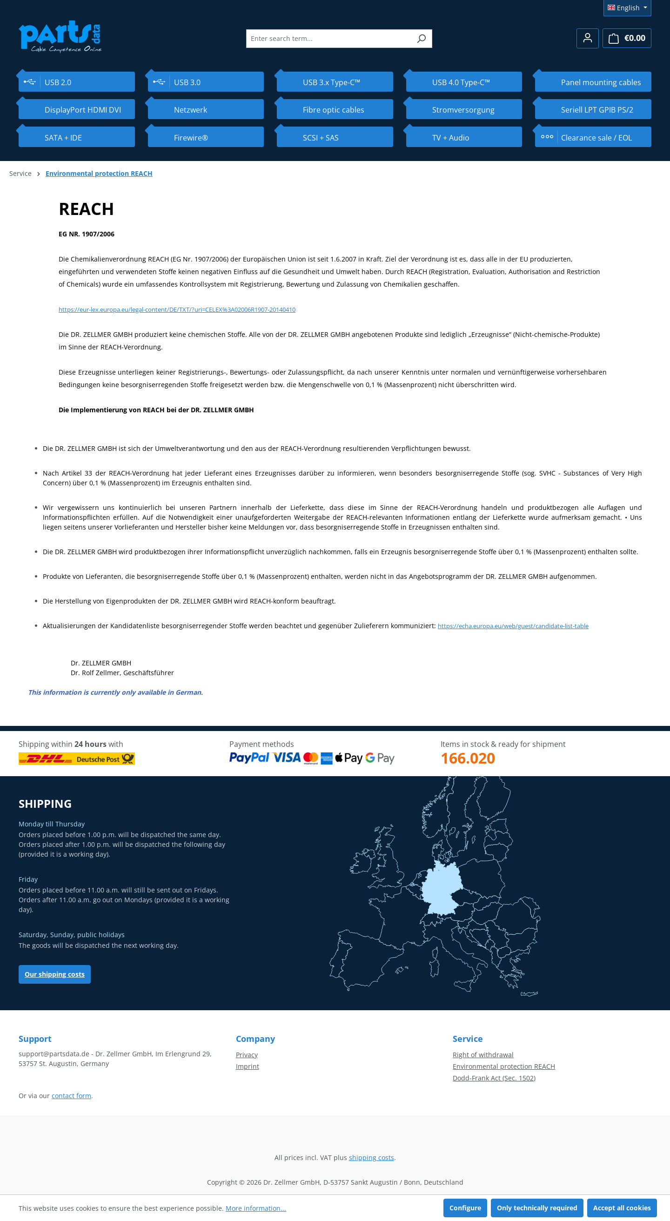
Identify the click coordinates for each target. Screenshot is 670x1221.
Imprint (247, 1066)
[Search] (421, 38)
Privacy (247, 1054)
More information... (256, 1208)
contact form (71, 1095)
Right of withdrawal (483, 1054)
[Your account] (587, 38)
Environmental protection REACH (504, 1066)
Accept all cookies (622, 1207)
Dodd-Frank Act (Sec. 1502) (494, 1077)
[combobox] (328, 38)
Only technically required (537, 1207)
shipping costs (371, 1157)
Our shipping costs (55, 974)
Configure (465, 1207)
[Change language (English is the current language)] (627, 8)
